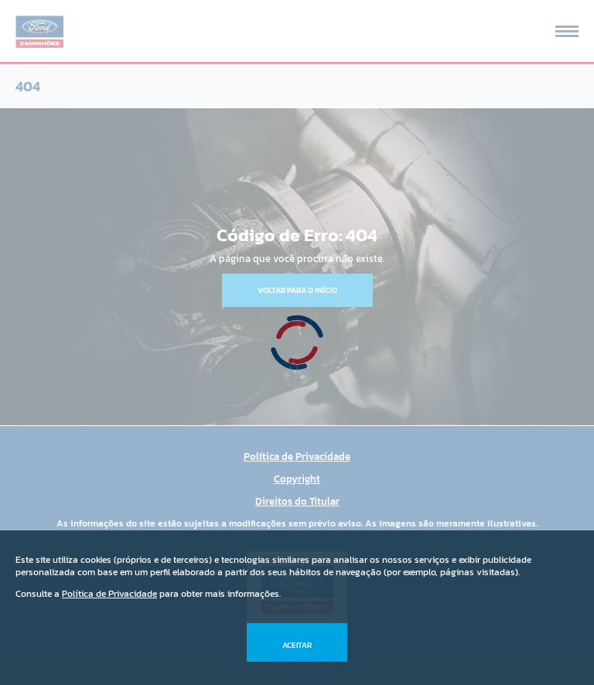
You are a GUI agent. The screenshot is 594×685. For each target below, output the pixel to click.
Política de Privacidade (109, 594)
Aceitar (297, 645)
